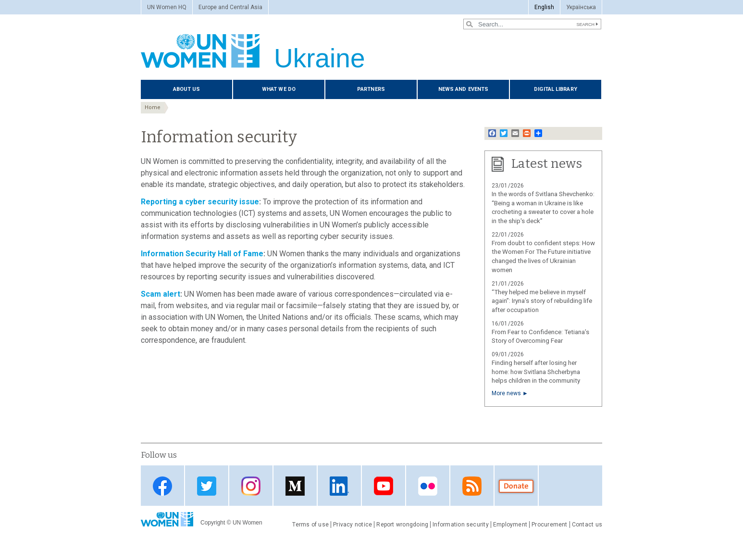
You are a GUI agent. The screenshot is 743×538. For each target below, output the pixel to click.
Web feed (472, 486)
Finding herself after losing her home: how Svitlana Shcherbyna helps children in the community (536, 372)
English (544, 7)
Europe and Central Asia (230, 7)
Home (153, 107)
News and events (463, 89)
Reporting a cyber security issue (200, 201)
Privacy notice (352, 524)
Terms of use (310, 524)
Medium (295, 486)
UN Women (247, 522)
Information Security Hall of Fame (202, 253)
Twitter (206, 486)
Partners (371, 89)
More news (506, 393)
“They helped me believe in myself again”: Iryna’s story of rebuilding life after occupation (542, 301)
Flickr (427, 486)
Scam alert (160, 294)
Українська (581, 7)
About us (186, 89)
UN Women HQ (166, 7)
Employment (510, 524)
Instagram (250, 486)
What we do (279, 89)
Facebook (162, 486)
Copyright (212, 522)
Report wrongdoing (402, 524)
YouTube (383, 486)
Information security (461, 524)
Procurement (550, 524)
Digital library (555, 89)
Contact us (587, 524)
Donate (516, 486)
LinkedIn (339, 486)
